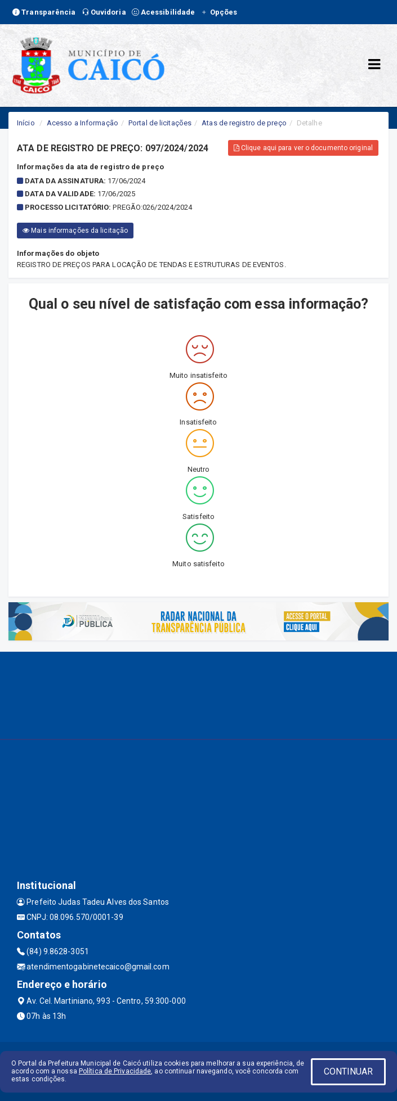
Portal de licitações (159, 123)
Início (26, 123)
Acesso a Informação (82, 123)
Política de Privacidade (115, 1071)
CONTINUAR (348, 1071)
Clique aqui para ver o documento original (303, 148)
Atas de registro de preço (244, 123)
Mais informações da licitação (75, 230)
